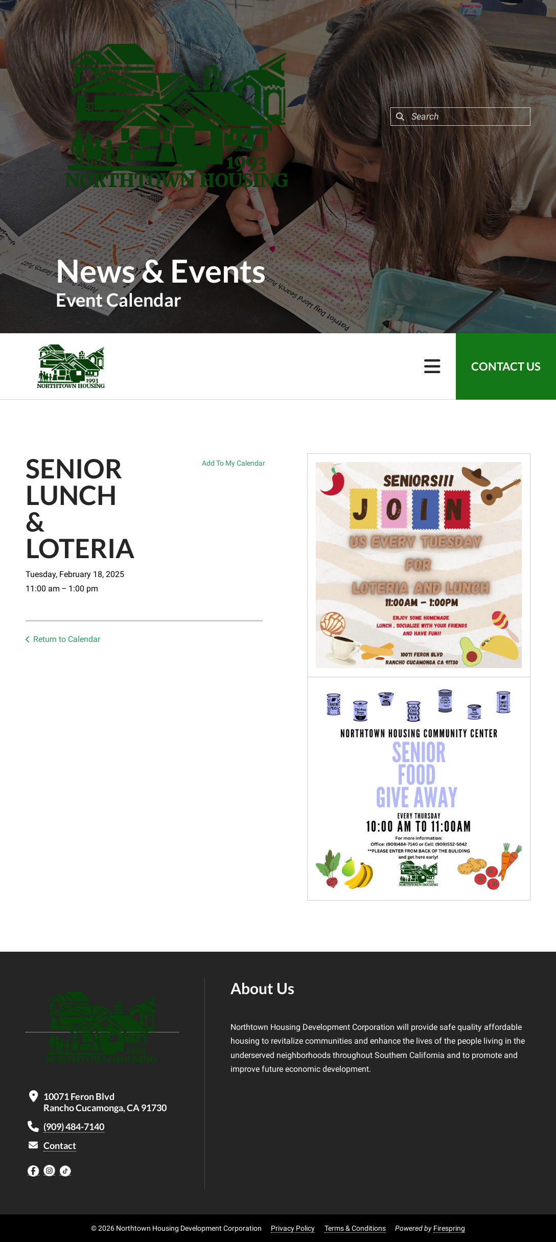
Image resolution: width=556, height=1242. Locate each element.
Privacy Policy (293, 1228)
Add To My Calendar (233, 463)
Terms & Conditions (355, 1228)
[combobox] (460, 116)
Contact (59, 1145)
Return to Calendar (66, 639)
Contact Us (506, 366)
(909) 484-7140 (73, 1126)
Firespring (449, 1228)
